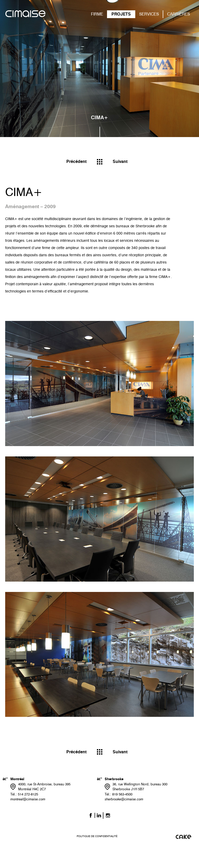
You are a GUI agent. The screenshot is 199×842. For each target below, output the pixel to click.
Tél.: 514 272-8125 (24, 794)
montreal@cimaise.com (27, 799)
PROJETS (121, 14)
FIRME (97, 14)
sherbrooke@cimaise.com (124, 799)
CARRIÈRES (178, 14)
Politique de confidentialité (97, 836)
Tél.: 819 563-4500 (118, 794)
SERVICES (149, 14)
